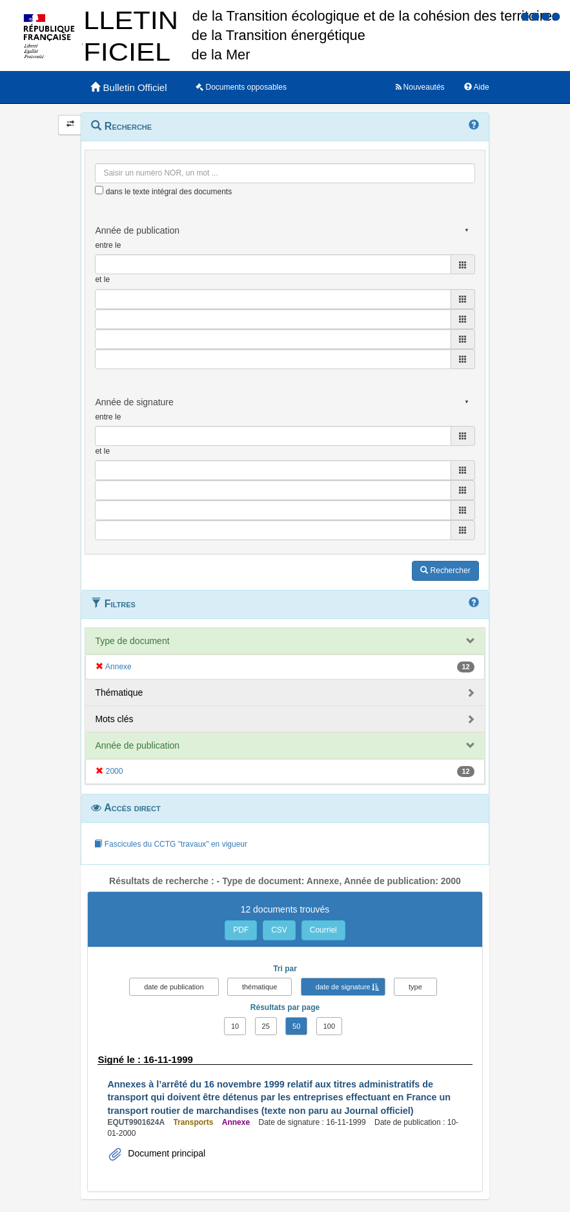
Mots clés (114, 719)
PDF (241, 929)
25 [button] (266, 1026)
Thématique (119, 692)
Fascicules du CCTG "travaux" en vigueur (170, 844)
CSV (279, 929)
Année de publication (137, 745)
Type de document (132, 641)
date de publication (173, 987)
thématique (259, 987)
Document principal (165, 1153)
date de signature (343, 987)
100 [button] (329, 1026)
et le (102, 279)
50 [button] (296, 1026)
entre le (108, 245)
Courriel (323, 929)
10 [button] (235, 1026)
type (415, 987)
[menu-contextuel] (99, 190)
